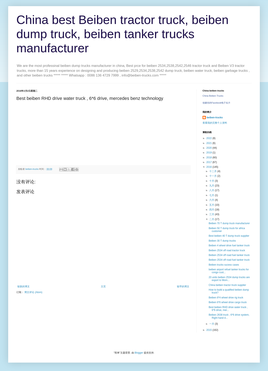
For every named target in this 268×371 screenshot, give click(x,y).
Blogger (139, 352)
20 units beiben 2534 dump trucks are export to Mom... (229, 279)
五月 (212, 204)
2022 (209, 138)
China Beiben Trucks (213, 96)
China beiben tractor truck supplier (227, 285)
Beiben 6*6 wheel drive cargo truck (228, 302)
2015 (209, 330)
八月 (212, 190)
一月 (212, 323)
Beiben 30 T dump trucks (222, 240)
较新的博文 (23, 286)
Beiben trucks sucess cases (224, 264)
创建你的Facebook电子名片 (216, 103)
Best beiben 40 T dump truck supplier (229, 235)
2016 (209, 167)
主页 (103, 286)
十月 (212, 180)
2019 (209, 152)
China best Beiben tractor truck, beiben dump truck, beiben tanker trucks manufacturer (122, 34)
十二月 (213, 171)
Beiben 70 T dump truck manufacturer (229, 223)
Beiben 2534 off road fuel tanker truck (229, 255)
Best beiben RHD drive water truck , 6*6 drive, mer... (228, 309)
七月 (212, 195)
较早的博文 (183, 286)
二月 (212, 219)
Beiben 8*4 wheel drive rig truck (226, 297)
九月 (212, 185)
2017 (209, 162)
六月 (212, 200)
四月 (212, 209)
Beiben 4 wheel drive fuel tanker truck (229, 245)
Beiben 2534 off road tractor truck (227, 250)
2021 (209, 143)
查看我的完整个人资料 (215, 122)
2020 (209, 147)
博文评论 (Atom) (33, 292)
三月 (212, 214)
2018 (209, 157)
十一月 (213, 176)
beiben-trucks (215, 117)
